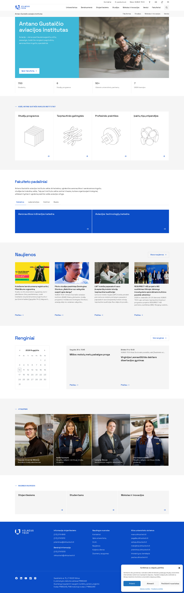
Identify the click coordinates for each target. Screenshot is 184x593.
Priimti (132, 583)
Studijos (115, 7)
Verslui (145, 7)
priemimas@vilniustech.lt (64, 542)
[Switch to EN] (168, 2)
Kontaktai (107, 2)
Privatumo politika (157, 589)
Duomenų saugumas (100, 553)
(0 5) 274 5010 (59, 538)
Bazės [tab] (56, 202)
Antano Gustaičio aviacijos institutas (28, 14)
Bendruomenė (86, 7)
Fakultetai (156, 7)
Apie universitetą (99, 538)
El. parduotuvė (120, 2)
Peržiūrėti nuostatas (170, 583)
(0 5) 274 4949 (59, 534)
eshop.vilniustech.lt (139, 542)
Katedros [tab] (20, 202)
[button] (179, 568)
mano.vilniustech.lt (138, 534)
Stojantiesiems (102, 7)
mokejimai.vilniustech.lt (140, 546)
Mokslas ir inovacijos (131, 7)
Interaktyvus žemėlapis (140, 553)
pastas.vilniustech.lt (139, 557)
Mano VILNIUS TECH (137, 2)
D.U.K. (94, 542)
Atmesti (150, 583)
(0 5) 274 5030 (59, 551)
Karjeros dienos (98, 550)
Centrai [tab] (46, 202)
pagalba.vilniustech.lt (139, 538)
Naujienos (96, 546)
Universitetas (71, 7)
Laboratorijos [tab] (33, 202)
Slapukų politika (145, 589)
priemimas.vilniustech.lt (140, 550)
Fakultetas (127, 14)
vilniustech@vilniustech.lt (64, 555)
